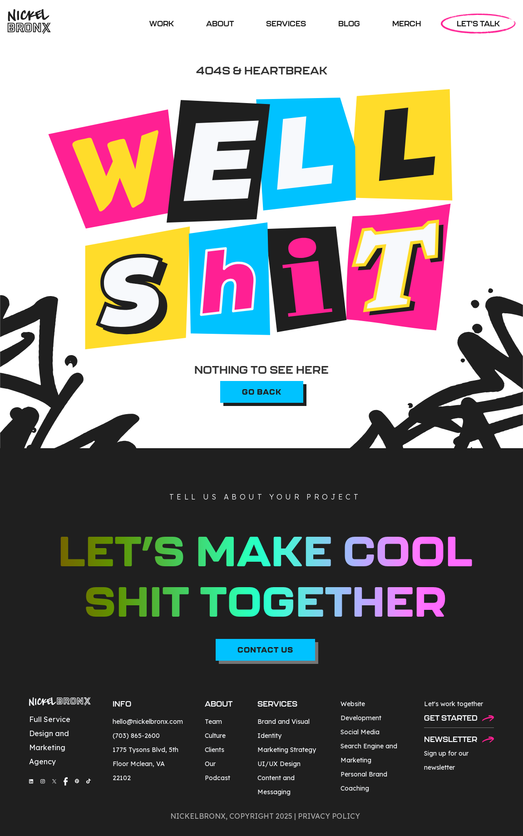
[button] (286, 23)
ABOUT (220, 24)
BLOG (349, 24)
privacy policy (329, 816)
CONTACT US (265, 649)
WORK (161, 24)
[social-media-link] (31, 781)
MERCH (406, 24)
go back (261, 391)
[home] (29, 21)
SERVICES (286, 24)
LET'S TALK (478, 24)
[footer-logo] (60, 703)
